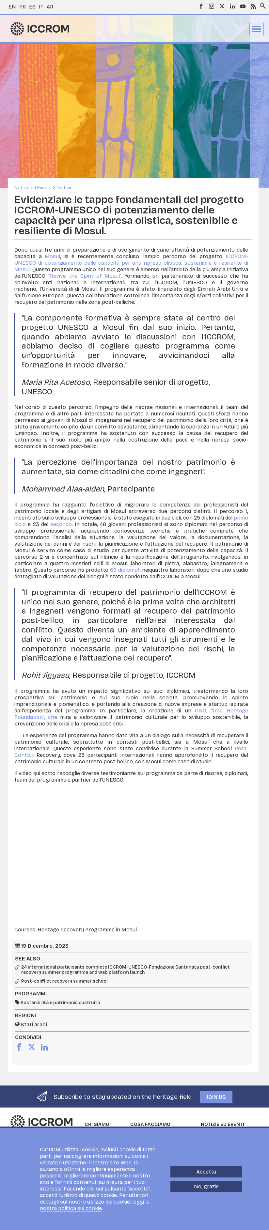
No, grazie (206, 1186)
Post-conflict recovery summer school (64, 981)
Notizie (64, 188)
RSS (253, 6)
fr (22, 7)
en (12, 7)
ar (50, 7)
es (32, 7)
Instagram (211, 6)
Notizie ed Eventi (32, 188)
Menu (256, 29)
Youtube (242, 6)
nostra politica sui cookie (71, 1208)
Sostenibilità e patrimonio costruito (60, 1002)
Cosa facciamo (150, 1124)
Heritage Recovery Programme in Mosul (87, 929)
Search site (261, 4)
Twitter (222, 6)
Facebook (201, 6)
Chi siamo (97, 1124)
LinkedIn (232, 6)
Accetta (206, 1172)
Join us (216, 1097)
